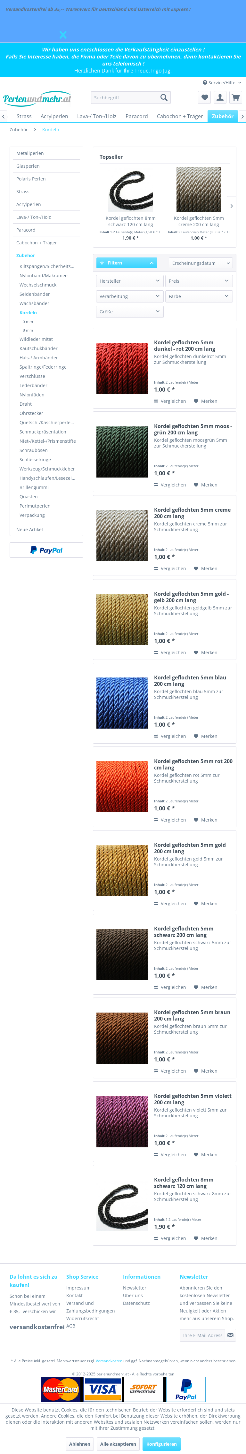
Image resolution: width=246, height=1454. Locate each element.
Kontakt (74, 1295)
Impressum (78, 1288)
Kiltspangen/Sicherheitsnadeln (50, 266)
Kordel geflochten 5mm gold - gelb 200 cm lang (191, 597)
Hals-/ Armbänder (39, 358)
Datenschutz (136, 1303)
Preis (174, 281)
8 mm (28, 330)
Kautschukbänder (39, 348)
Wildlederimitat (36, 339)
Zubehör (25, 255)
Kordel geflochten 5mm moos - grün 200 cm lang (193, 429)
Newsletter (134, 1288)
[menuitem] (131, 97)
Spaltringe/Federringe (43, 367)
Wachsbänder (34, 303)
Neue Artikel (29, 529)
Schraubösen (34, 450)
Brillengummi (34, 487)
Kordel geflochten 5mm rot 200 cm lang (193, 764)
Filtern (111, 263)
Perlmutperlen (35, 506)
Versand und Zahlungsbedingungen (90, 1307)
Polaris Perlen (31, 179)
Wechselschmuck (38, 285)
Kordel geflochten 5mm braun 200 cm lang (192, 1015)
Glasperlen (28, 166)
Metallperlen (30, 153)
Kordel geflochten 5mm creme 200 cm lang (199, 221)
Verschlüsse (32, 376)
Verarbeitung (114, 296)
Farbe (175, 296)
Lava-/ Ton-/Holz (33, 217)
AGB (70, 1326)
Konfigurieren (161, 1444)
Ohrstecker (31, 413)
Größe (106, 312)
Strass (22, 191)
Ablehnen (79, 1444)
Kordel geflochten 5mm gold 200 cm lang (190, 848)
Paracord (26, 230)
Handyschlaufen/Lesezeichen (50, 478)
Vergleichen (170, 401)
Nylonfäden (32, 395)
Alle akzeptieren (118, 1444)
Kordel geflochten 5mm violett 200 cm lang (193, 1099)
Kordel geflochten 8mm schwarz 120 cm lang (131, 221)
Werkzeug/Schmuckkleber (47, 469)
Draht (26, 404)
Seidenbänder (35, 294)
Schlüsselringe (35, 459)
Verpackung (32, 515)
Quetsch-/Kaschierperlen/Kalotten (50, 422)
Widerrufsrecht (82, 1318)
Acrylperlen (28, 204)
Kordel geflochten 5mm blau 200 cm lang (190, 680)
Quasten (29, 497)
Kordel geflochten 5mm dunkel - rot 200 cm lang (184, 345)
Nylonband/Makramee (44, 275)
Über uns (133, 1295)
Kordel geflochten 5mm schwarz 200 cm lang (184, 931)
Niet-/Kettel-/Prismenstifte (48, 441)
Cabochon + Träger (36, 243)
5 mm (28, 321)
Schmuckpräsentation (43, 432)
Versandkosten (109, 1361)
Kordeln (28, 313)
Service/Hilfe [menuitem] (220, 83)
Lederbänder (33, 385)
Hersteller (110, 281)
